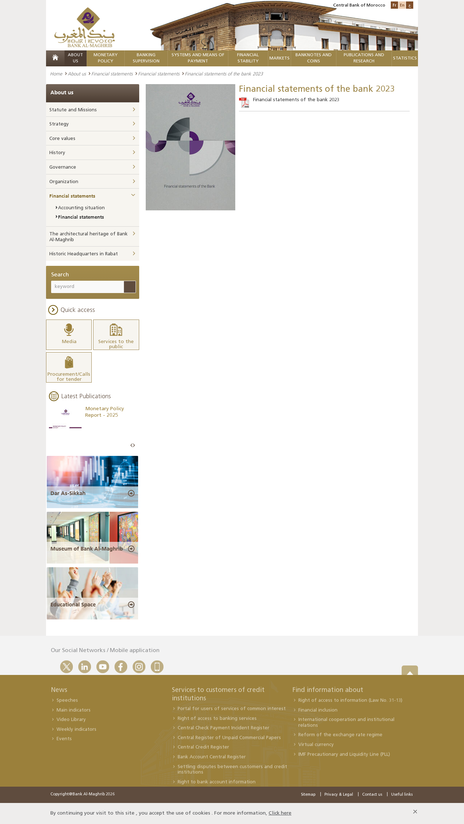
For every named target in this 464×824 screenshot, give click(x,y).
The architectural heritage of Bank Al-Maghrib (88, 237)
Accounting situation (81, 208)
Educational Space (73, 604)
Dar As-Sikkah (68, 493)
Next (134, 445)
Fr (394, 5)
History (57, 153)
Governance (62, 167)
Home (56, 74)
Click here (280, 813)
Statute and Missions (73, 110)
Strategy (59, 124)
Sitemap (308, 795)
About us (77, 74)
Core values (62, 138)
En (402, 5)
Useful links (402, 795)
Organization (63, 182)
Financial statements (112, 74)
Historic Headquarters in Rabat (83, 254)
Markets (279, 58)
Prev (131, 445)
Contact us (372, 795)
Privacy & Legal (338, 795)
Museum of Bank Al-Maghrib (86, 548)
